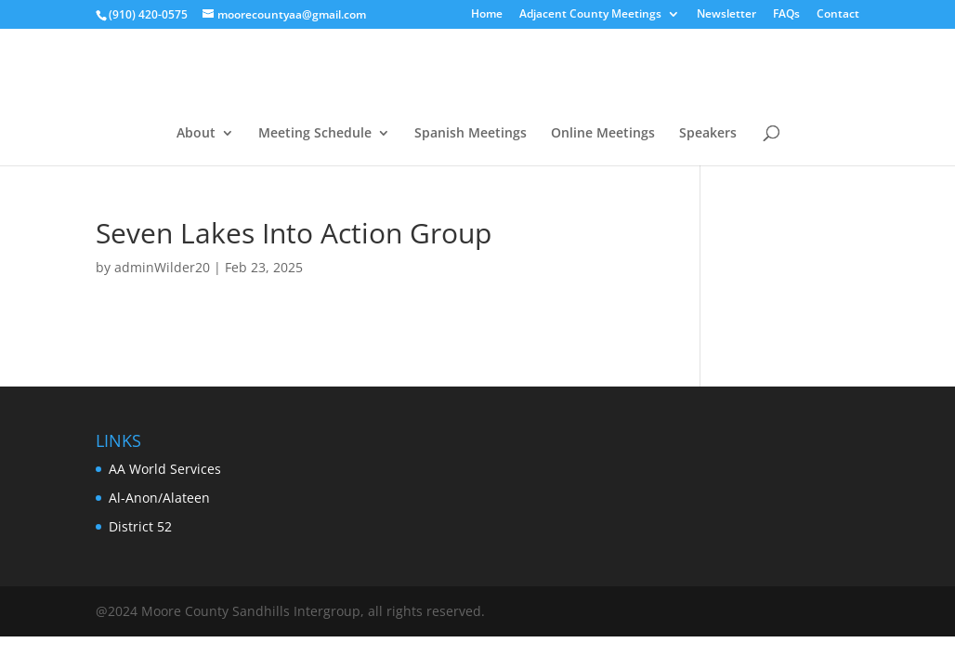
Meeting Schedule (315, 133)
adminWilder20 (162, 267)
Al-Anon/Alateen (159, 497)
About (196, 133)
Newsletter (726, 14)
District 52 (140, 526)
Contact (838, 14)
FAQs (786, 14)
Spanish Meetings (470, 133)
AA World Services (165, 469)
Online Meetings (603, 133)
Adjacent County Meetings (590, 14)
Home (487, 14)
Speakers (708, 133)
